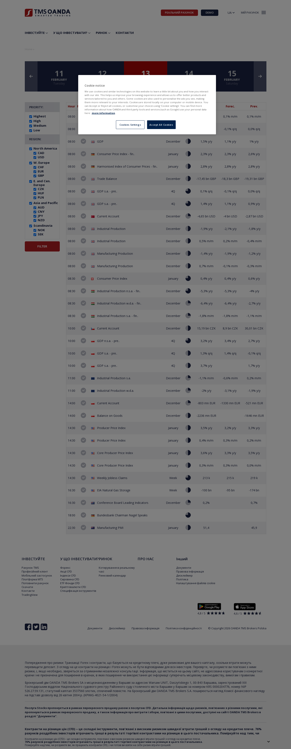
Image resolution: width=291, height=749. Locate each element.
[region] (147, 105)
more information (103, 113)
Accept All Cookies (161, 124)
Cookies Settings (130, 124)
